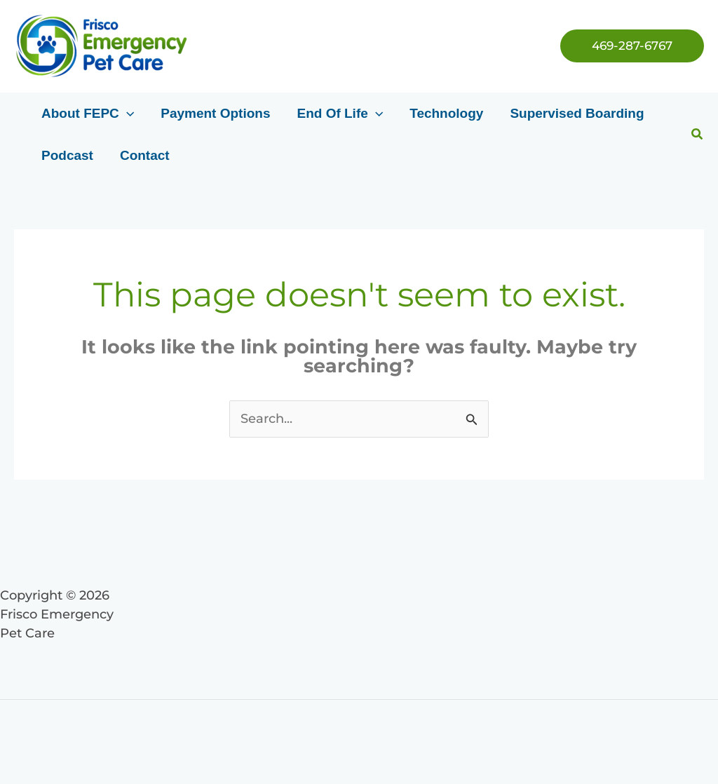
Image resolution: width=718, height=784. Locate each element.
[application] (126, 114)
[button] (632, 45)
